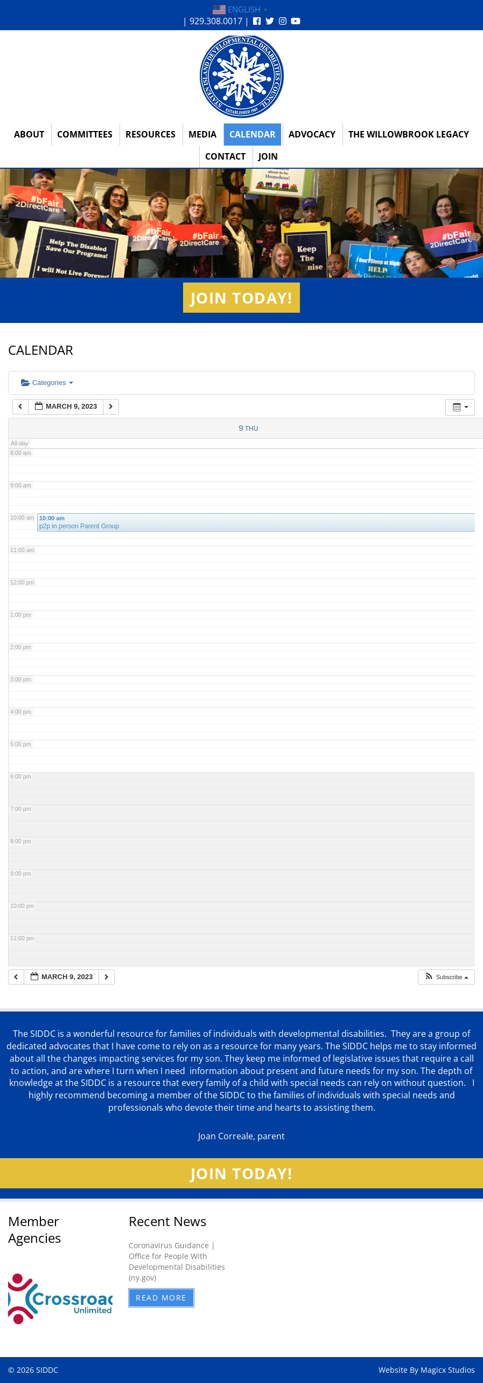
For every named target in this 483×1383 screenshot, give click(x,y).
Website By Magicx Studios (427, 1370)
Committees (85, 134)
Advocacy (312, 134)
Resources (150, 134)
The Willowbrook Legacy (408, 134)
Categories (47, 383)
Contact (225, 156)
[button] (446, 977)
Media (202, 134)
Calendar (252, 134)
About (29, 134)
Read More (161, 1297)
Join (268, 156)
